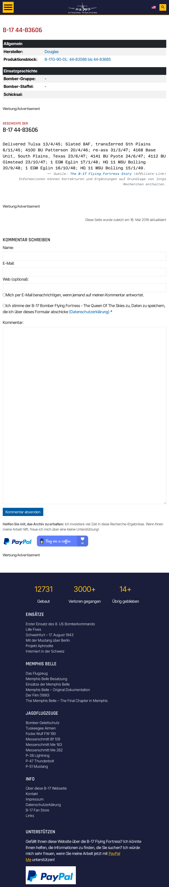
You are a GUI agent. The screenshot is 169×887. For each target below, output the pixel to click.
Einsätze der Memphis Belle (48, 684)
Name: (8, 247)
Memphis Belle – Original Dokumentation (58, 689)
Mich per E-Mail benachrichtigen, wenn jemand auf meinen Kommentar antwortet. (73, 294)
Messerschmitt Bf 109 (43, 739)
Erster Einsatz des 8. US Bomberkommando (60, 624)
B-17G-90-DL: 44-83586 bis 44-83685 (78, 59)
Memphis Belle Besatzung (46, 678)
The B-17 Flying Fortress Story (101, 173)
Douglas (52, 51)
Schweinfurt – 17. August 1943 (50, 635)
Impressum (35, 799)
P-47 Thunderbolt (40, 761)
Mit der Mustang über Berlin (48, 640)
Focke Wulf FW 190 (41, 733)
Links (30, 815)
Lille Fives (33, 629)
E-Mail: (8, 263)
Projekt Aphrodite (39, 645)
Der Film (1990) (37, 695)
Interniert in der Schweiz (45, 651)
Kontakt (32, 793)
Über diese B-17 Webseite (46, 788)
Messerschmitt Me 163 (44, 744)
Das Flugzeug (37, 673)
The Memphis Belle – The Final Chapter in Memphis (67, 700)
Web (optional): (16, 279)
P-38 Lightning (37, 755)
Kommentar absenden (23, 512)
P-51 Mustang (37, 766)
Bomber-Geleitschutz (42, 722)
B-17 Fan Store (37, 810)
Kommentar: (13, 322)
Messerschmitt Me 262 (44, 750)
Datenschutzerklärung (43, 804)
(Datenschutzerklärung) (89, 311)
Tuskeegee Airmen (41, 728)
